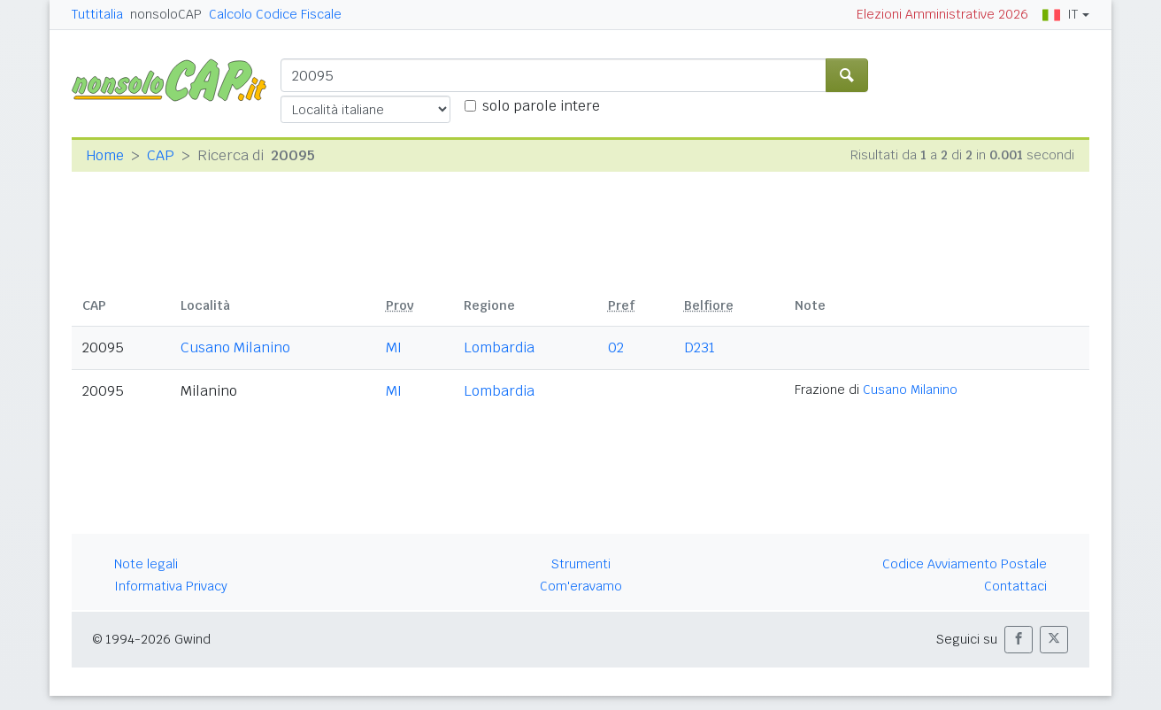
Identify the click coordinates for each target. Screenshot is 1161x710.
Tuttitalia (97, 14)
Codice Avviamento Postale (964, 564)
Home (105, 155)
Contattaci (1015, 586)
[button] (1018, 639)
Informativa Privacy (170, 586)
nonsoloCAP (166, 14)
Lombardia (499, 347)
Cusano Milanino (235, 347)
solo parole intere (541, 105)
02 (616, 347)
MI (394, 347)
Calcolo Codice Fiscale (275, 14)
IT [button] (1060, 14)
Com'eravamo (581, 586)
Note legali (146, 564)
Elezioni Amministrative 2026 (942, 14)
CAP (160, 155)
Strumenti (581, 564)
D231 (699, 347)
